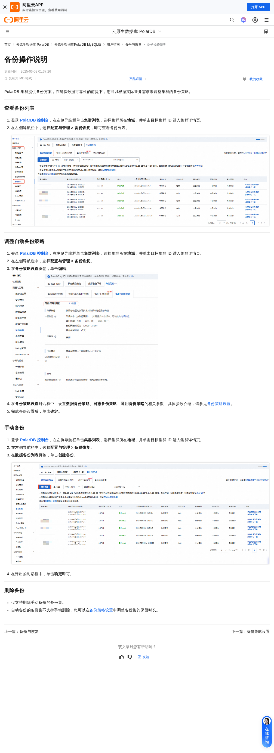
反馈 (143, 657)
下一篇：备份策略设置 (251, 631)
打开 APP (258, 7)
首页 (7, 44)
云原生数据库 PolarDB (32, 44)
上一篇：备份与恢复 (21, 631)
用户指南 (113, 44)
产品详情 (135, 79)
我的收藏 (256, 79)
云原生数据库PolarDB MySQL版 (77, 44)
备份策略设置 (218, 404)
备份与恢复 (133, 44)
